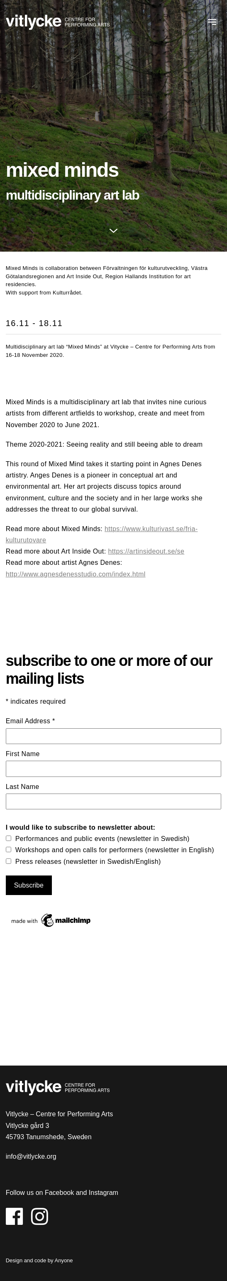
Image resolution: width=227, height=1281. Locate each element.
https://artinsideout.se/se (146, 551)
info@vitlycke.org (31, 1156)
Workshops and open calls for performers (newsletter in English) (114, 849)
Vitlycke (58, 23)
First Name (23, 753)
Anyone (63, 1260)
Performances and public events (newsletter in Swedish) (102, 838)
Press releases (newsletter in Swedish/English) (88, 861)
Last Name (22, 786)
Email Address (30, 721)
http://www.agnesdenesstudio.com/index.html (76, 574)
